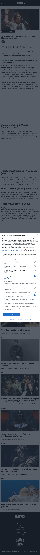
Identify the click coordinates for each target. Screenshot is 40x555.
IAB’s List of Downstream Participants (10, 250)
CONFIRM (11, 314)
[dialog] (20, 277)
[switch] (34, 262)
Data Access (20, 319)
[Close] (37, 235)
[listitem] (20, 259)
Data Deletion (12, 319)
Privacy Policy (28, 319)
